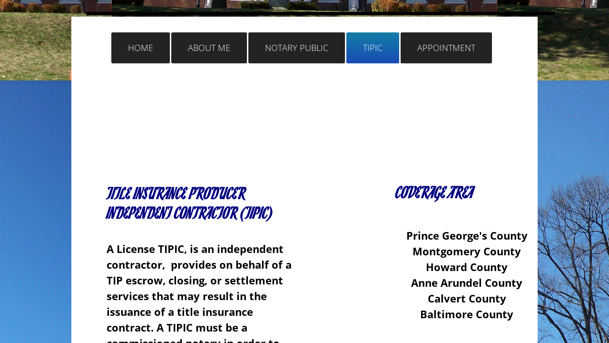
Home (140, 47)
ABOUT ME (209, 47)
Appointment (446, 47)
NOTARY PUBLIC (296, 47)
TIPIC (373, 47)
